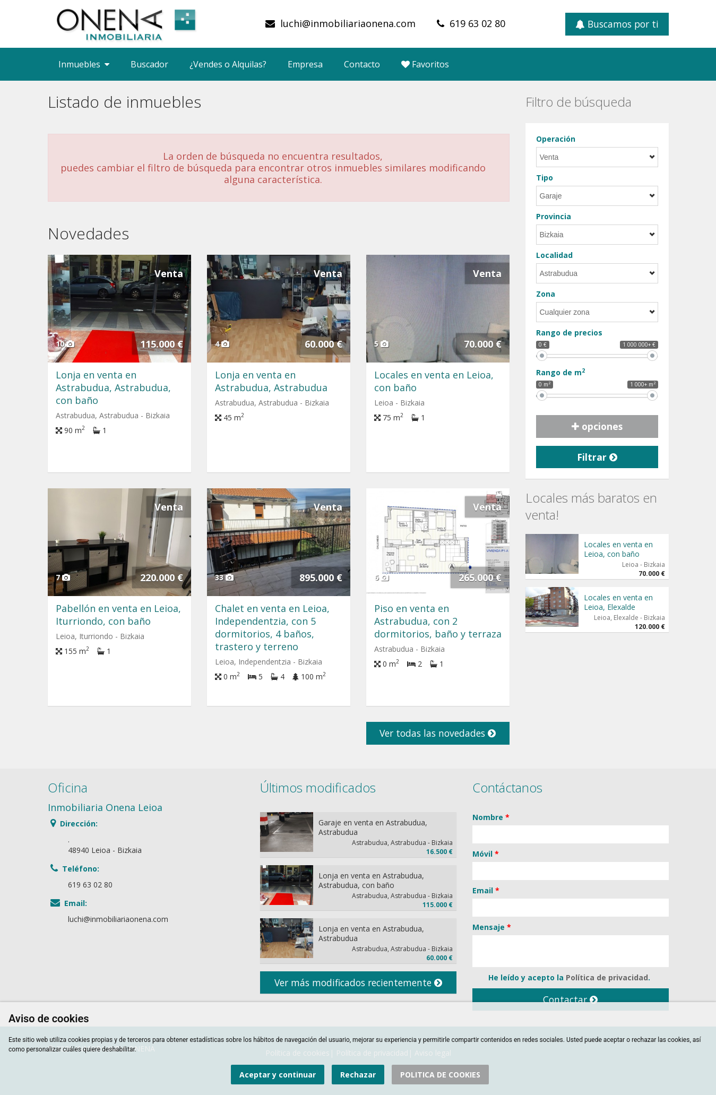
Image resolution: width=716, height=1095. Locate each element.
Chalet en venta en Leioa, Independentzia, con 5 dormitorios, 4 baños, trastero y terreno (272, 627)
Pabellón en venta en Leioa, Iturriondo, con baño (118, 614)
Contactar (570, 999)
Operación (555, 139)
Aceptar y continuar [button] (277, 1075)
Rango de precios (569, 332)
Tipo (544, 178)
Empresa (305, 64)
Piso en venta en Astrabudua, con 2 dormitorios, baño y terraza (438, 621)
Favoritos (425, 64)
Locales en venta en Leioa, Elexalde (618, 602)
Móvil (485, 854)
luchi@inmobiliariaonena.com (348, 23)
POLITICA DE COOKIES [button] (440, 1075)
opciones (597, 426)
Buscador (149, 64)
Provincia (553, 216)
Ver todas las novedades (437, 733)
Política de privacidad (607, 977)
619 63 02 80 (477, 23)
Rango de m (560, 372)
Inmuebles (83, 64)
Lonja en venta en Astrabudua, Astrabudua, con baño (113, 387)
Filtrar (597, 457)
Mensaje (491, 927)
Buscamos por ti (617, 24)
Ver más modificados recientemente (358, 982)
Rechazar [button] (358, 1075)
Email (485, 890)
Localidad (554, 255)
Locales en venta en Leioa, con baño (618, 549)
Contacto (362, 64)
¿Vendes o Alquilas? (227, 64)
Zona (545, 294)
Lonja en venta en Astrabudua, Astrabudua (271, 381)
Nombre (491, 817)
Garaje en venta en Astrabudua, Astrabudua (372, 827)
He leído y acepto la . (561, 977)
